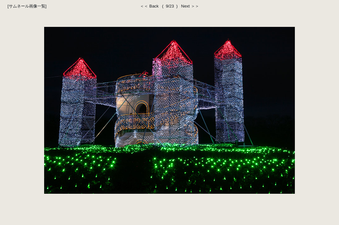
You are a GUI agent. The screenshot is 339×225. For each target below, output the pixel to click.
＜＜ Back (150, 6)
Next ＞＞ (189, 6)
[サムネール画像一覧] (27, 6)
